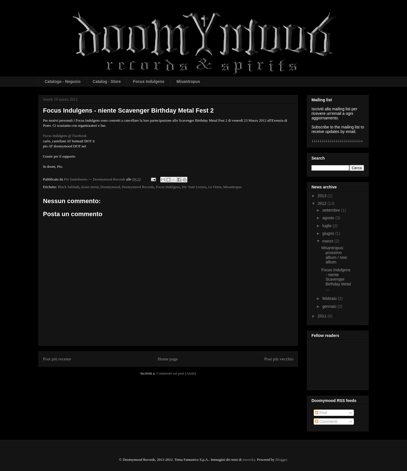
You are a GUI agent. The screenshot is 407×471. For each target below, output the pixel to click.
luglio (327, 225)
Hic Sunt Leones (194, 187)
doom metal (90, 187)
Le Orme (215, 187)
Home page (168, 358)
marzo (328, 241)
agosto (328, 218)
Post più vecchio (278, 358)
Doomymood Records (138, 187)
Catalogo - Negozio (63, 81)
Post (321, 412)
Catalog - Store (107, 81)
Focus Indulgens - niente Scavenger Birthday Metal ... (336, 279)
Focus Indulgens (148, 81)
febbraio (329, 298)
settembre (331, 210)
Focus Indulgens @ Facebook (65, 136)
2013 (323, 195)
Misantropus (188, 81)
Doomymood (110, 187)
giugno (328, 233)
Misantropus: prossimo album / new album (334, 255)
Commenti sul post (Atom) (176, 373)
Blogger (281, 459)
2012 (323, 203)
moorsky (249, 459)
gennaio (329, 306)
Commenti (326, 421)
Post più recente (57, 358)
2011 (323, 316)
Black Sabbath (68, 187)
